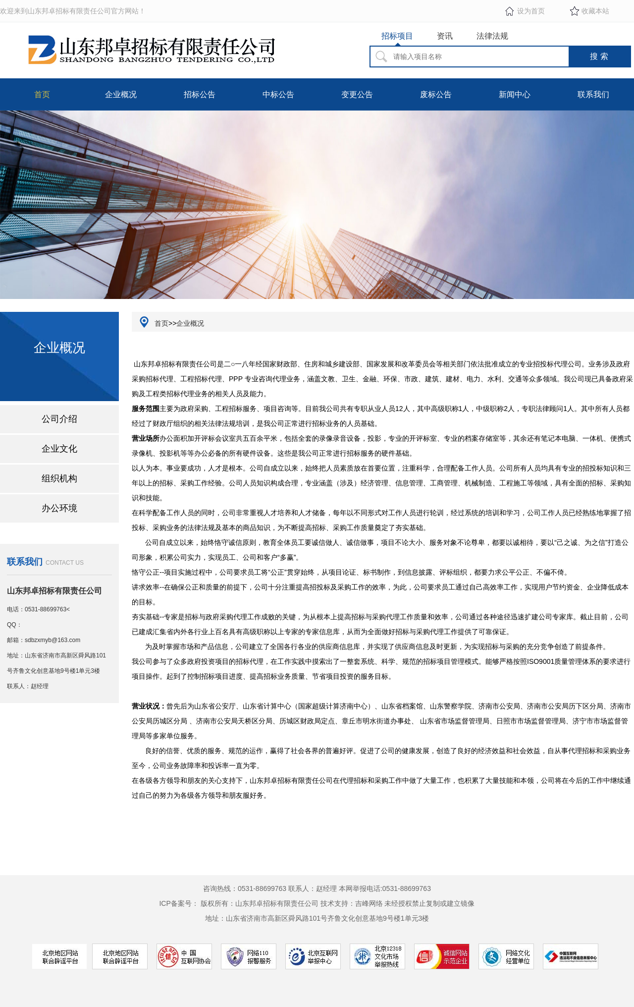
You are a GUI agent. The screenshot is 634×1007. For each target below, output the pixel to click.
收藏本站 (595, 11)
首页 (42, 94)
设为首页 (531, 11)
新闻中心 (514, 94)
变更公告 (357, 94)
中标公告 (278, 94)
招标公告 (199, 94)
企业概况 (121, 94)
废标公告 (436, 94)
